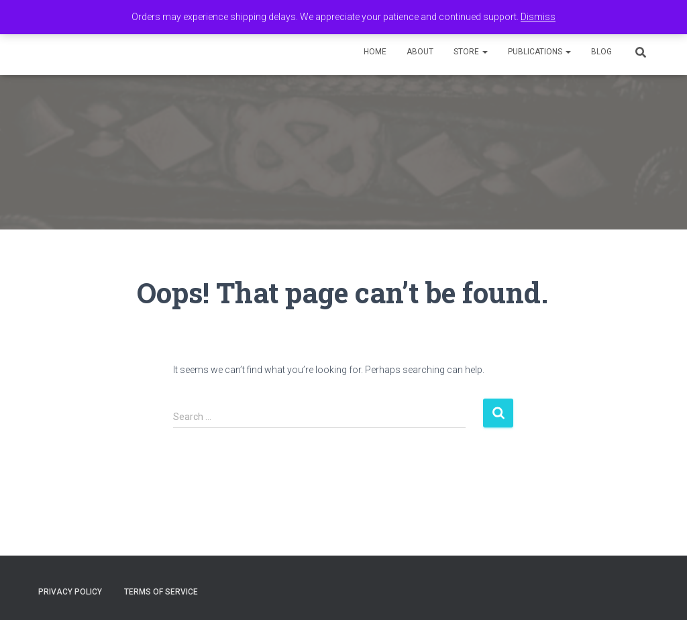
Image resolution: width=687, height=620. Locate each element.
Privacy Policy (70, 592)
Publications (539, 51)
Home (375, 51)
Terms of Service (161, 592)
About (420, 51)
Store (471, 51)
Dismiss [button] (538, 16)
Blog (601, 51)
